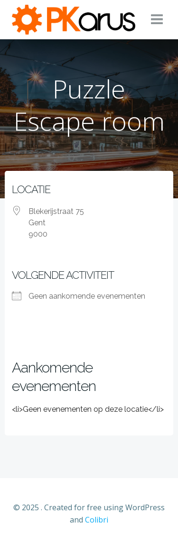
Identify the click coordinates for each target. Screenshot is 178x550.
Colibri (96, 520)
